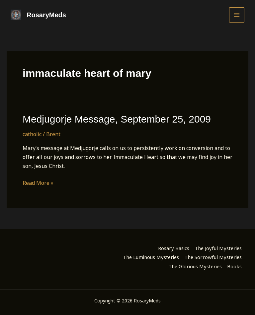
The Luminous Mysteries (151, 257)
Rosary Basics (173, 248)
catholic (32, 134)
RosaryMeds (46, 15)
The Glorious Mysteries (195, 266)
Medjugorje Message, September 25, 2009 (117, 119)
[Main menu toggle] (236, 15)
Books (234, 266)
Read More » (38, 183)
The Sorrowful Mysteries (213, 257)
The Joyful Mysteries (218, 248)
